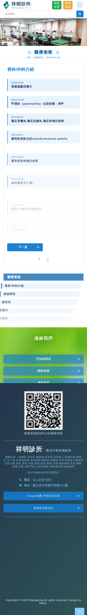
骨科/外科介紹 (53, 58)
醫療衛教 (39, 58)
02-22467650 (42, 489)
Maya (42, 603)
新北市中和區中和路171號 (50, 494)
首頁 (29, 58)
